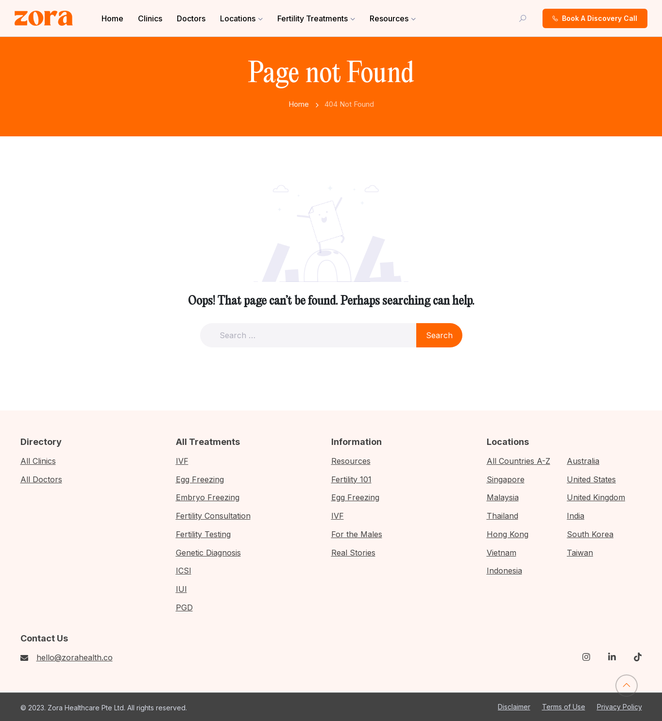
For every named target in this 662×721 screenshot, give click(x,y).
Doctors (191, 18)
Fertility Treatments (312, 18)
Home (112, 18)
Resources (389, 18)
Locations (237, 18)
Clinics (150, 18)
